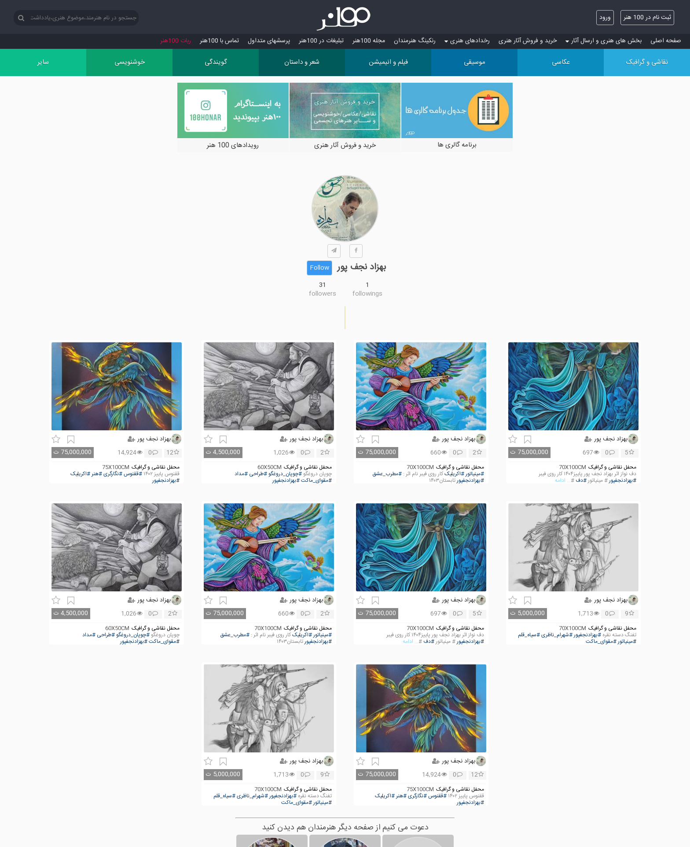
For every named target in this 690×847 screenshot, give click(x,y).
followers (322, 294)
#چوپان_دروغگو (285, 474)
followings (367, 294)
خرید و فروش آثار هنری (528, 41)
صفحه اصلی (665, 41)
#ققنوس (133, 474)
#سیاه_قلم (529, 635)
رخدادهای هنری (467, 41)
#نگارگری (112, 474)
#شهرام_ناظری (557, 635)
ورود (605, 17)
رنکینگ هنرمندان (415, 41)
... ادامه (563, 480)
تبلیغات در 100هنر (321, 41)
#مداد (241, 474)
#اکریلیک (454, 474)
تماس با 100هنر (219, 41)
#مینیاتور (475, 474)
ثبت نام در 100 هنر (647, 17)
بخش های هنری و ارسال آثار (603, 41)
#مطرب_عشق (387, 474)
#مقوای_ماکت (316, 480)
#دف (581, 480)
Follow (319, 268)
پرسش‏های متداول (269, 41)
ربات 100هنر (175, 41)
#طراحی (258, 474)
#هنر (97, 474)
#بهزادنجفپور (622, 480)
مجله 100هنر (368, 41)
